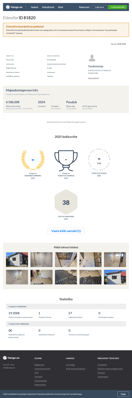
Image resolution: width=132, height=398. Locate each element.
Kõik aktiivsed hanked (75, 368)
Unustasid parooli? (42, 368)
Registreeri (84, 7)
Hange (14, 7)
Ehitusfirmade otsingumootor (110, 368)
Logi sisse (99, 7)
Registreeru (39, 364)
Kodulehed (102, 364)
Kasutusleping (40, 380)
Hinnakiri (38, 376)
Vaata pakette (93, 78)
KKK (36, 372)
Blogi (60, 7)
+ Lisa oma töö (117, 7)
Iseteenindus (103, 376)
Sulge (123, 394)
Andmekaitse (40, 384)
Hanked (34, 7)
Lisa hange (70, 364)
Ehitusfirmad (48, 7)
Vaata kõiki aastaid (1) (66, 231)
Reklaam (101, 372)
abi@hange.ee (9, 367)
